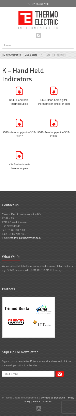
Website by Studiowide (53, 397)
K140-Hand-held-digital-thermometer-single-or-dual (54, 102)
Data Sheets (31, 55)
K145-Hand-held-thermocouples (19, 102)
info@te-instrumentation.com (25, 238)
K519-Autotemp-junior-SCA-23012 (53, 134)
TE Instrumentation (11, 55)
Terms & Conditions (41, 401)
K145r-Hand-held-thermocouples (19, 166)
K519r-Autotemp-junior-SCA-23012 (19, 134)
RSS (38, 35)
